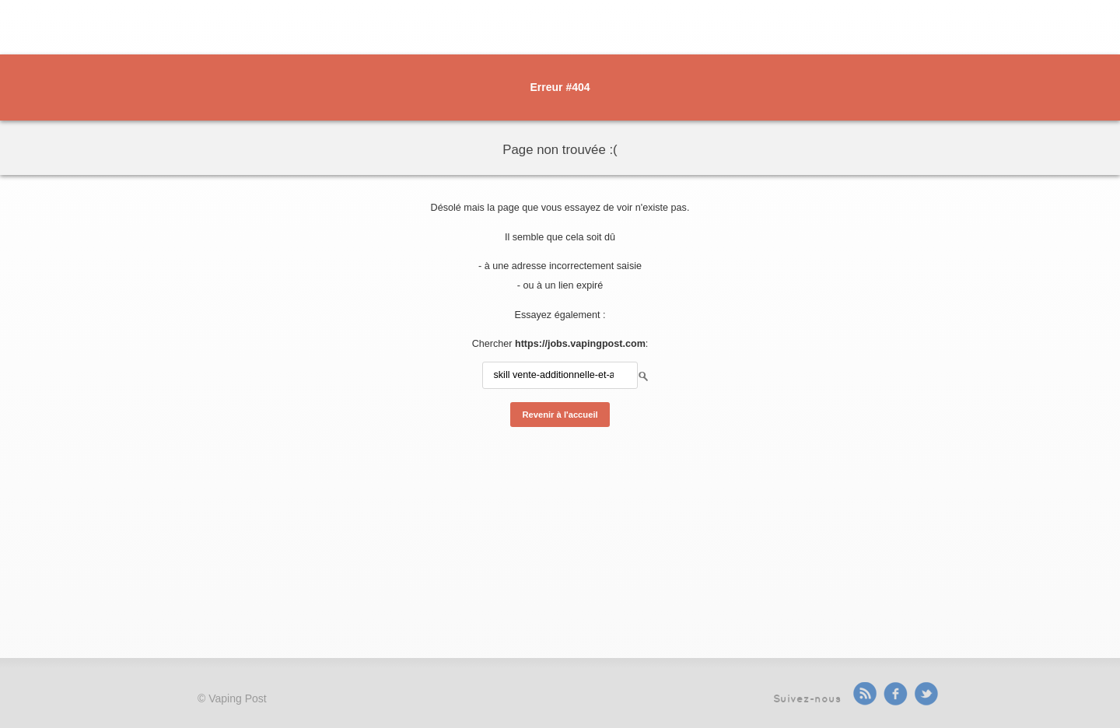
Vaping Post (237, 698)
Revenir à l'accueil (559, 414)
